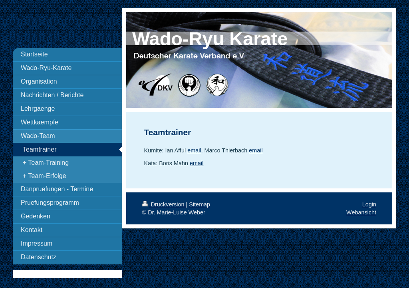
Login (369, 204)
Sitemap (199, 204)
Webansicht (361, 212)
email (194, 150)
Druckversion (164, 204)
